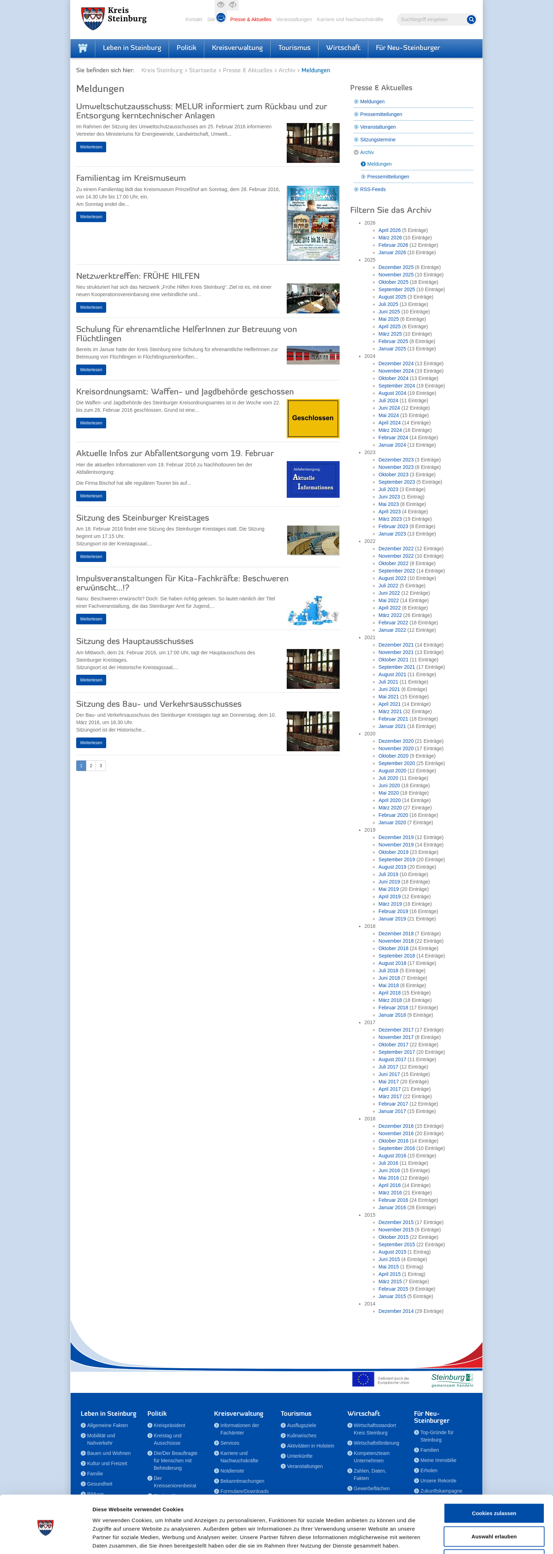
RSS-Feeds (372, 189)
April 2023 (389, 511)
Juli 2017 (388, 1067)
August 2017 (392, 1059)
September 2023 (396, 482)
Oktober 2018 (393, 948)
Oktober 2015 (393, 1237)
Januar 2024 (392, 445)
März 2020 (390, 807)
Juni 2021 (389, 689)
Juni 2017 (389, 1074)
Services (229, 1443)
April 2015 (389, 1274)
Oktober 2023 (393, 474)
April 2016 (389, 1185)
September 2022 (396, 571)
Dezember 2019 (396, 837)
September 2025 (396, 289)
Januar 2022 (392, 630)
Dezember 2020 (396, 741)
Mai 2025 (388, 319)
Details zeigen (375, 1540)
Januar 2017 (392, 1111)
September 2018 (396, 956)
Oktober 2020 (393, 756)
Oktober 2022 (393, 563)
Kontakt (194, 19)
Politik (186, 48)
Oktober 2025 (393, 282)
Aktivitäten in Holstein (310, 1446)
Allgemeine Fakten (107, 1425)
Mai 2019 (388, 889)
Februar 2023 (393, 526)
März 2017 (390, 1096)
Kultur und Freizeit (107, 1463)
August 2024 (392, 393)
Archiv (287, 71)
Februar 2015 (393, 1289)
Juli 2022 (388, 585)
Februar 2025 (393, 341)
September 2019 (396, 859)
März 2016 (390, 1192)
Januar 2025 (392, 348)
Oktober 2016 (393, 1141)
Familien (429, 1450)
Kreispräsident (170, 1425)
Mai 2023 (388, 504)
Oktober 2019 (393, 852)
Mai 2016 (388, 1178)
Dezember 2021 (396, 645)
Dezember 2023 (396, 460)
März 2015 (390, 1281)
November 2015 (396, 1229)
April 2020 (389, 800)
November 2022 (396, 556)
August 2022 (392, 578)
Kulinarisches (301, 1435)
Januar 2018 (392, 1015)
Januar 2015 (392, 1296)
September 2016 (396, 1148)
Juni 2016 (389, 1170)
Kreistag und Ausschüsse (168, 1439)
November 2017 (396, 1037)
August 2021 (392, 674)
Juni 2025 (389, 311)
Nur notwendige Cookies (494, 1531)
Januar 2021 (392, 726)
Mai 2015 (388, 1266)
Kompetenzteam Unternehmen (372, 1456)
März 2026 (390, 237)
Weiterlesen (91, 147)
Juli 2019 (388, 874)
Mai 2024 (388, 415)
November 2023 (396, 467)
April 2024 (389, 423)
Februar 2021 (393, 719)
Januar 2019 (392, 919)
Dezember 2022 (396, 548)
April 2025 (389, 326)
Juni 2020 (389, 785)
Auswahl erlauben (494, 1508)
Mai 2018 (388, 985)
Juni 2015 (389, 1259)
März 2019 (390, 904)
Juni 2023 (389, 497)
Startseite (203, 71)
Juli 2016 (388, 1163)
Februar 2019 (393, 911)
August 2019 (392, 867)
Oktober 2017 (393, 1044)
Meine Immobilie (438, 1460)
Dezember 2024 (396, 363)
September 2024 (396, 385)
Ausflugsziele (301, 1425)
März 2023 (390, 519)
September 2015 (396, 1244)
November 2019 (396, 845)
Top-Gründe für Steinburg (437, 1436)
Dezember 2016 (396, 1126)
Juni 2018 (389, 978)
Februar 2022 (393, 622)
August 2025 (392, 297)
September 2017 (396, 1052)
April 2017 (389, 1089)
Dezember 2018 (396, 933)
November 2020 (396, 748)
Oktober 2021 (393, 659)
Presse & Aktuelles (251, 19)
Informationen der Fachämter (239, 1429)
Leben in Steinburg (132, 48)
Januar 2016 (392, 1207)
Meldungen (372, 101)
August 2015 (392, 1252)
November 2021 (396, 652)
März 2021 (390, 711)
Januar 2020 (392, 822)
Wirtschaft (343, 48)
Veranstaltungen (294, 19)
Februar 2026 (393, 245)
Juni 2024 (389, 408)
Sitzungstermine (377, 139)
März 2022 (390, 615)
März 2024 (390, 430)
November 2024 (396, 371)
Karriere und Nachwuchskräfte (350, 19)
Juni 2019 (389, 882)
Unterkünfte (299, 1456)
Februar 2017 (393, 1104)
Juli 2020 (388, 778)
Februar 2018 (393, 1007)
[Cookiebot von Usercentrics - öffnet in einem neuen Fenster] (46, 1540)
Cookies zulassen (494, 1485)
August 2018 (392, 963)
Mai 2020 (388, 793)
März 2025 (390, 334)
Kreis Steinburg (162, 71)
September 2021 (396, 667)
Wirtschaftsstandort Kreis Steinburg (375, 1429)
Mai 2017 (388, 1081)
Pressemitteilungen (381, 114)
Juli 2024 (388, 400)
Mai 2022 (388, 600)
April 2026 (389, 230)
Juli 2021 (388, 682)
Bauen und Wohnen (109, 1453)
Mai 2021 (388, 696)
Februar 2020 (393, 815)
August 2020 (392, 770)
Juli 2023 (388, 489)
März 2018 (390, 1000)
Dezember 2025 (396, 267)
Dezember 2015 (396, 1222)
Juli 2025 (388, 304)
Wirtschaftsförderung (376, 1443)
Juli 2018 (388, 970)
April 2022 (389, 608)
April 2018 (389, 993)
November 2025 (396, 274)
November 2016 (396, 1133)
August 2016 (392, 1155)
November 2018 (396, 941)
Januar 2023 (392, 534)
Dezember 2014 (396, 1311)
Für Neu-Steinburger (408, 48)
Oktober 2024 (393, 378)
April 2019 (389, 896)
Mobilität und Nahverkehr (101, 1439)
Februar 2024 (393, 437)
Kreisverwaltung (237, 48)
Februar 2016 (393, 1200)
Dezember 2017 (396, 1030)
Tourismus (294, 48)
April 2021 (389, 704)
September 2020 (396, 763)
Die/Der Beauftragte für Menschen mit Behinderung (176, 1460)
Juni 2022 (389, 593)
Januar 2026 (392, 252)
